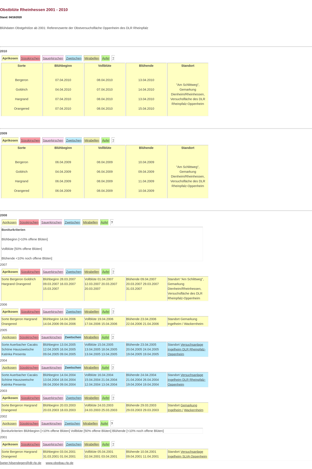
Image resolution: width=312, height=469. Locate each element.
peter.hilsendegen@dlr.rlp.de (21, 463)
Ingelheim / (175, 410)
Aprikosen (9, 222)
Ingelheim (175, 349)
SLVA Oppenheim (194, 456)
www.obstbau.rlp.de (59, 463)
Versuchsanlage (191, 344)
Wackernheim (193, 410)
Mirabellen (91, 58)
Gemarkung (188, 405)
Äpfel (105, 58)
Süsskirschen (30, 58)
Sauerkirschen (53, 58)
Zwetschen (74, 58)
